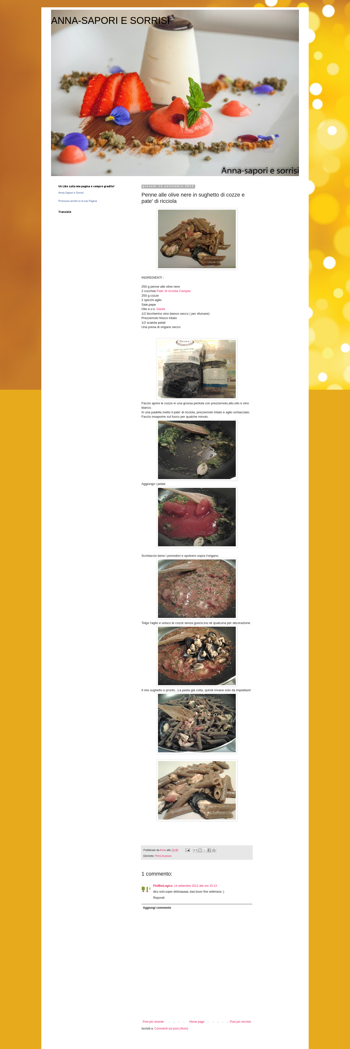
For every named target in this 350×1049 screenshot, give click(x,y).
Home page (196, 1021)
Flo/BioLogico (163, 886)
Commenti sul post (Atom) (171, 1028)
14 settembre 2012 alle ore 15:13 (195, 886)
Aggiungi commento (157, 907)
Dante (161, 309)
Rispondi (159, 897)
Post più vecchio (240, 1021)
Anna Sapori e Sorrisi (71, 192)
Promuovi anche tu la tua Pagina (77, 200)
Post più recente (153, 1021)
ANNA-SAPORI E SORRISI (110, 20)
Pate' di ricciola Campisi (174, 291)
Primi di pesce (163, 855)
